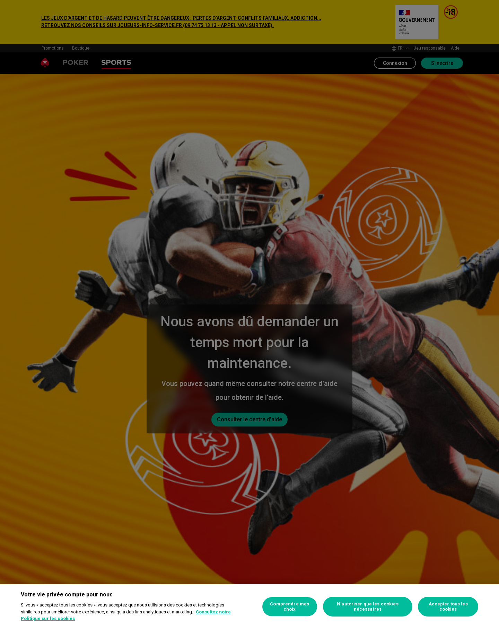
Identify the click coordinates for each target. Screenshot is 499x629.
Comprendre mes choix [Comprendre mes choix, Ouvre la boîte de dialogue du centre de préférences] (289, 606)
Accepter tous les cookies (448, 606)
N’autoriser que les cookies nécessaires (368, 606)
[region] (249, 606)
